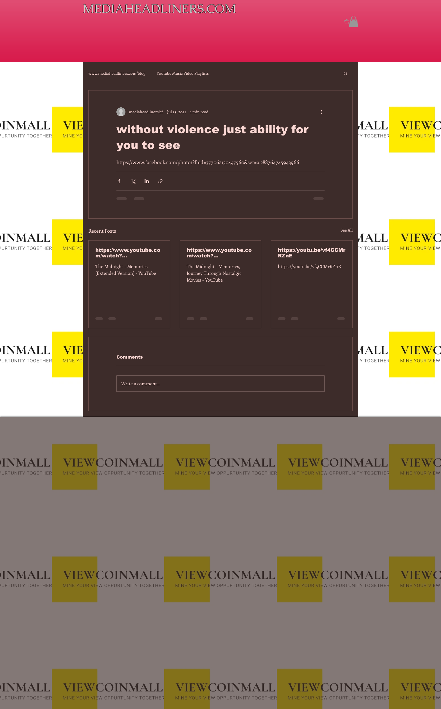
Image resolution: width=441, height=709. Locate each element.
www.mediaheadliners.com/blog (116, 73)
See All (347, 230)
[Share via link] (160, 181)
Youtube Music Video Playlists (183, 73)
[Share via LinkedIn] (146, 181)
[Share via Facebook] (119, 181)
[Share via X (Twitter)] (133, 181)
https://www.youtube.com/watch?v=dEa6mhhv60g (219, 253)
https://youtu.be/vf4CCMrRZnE (311, 253)
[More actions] (321, 111)
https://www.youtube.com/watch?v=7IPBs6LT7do (127, 253)
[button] (353, 21)
